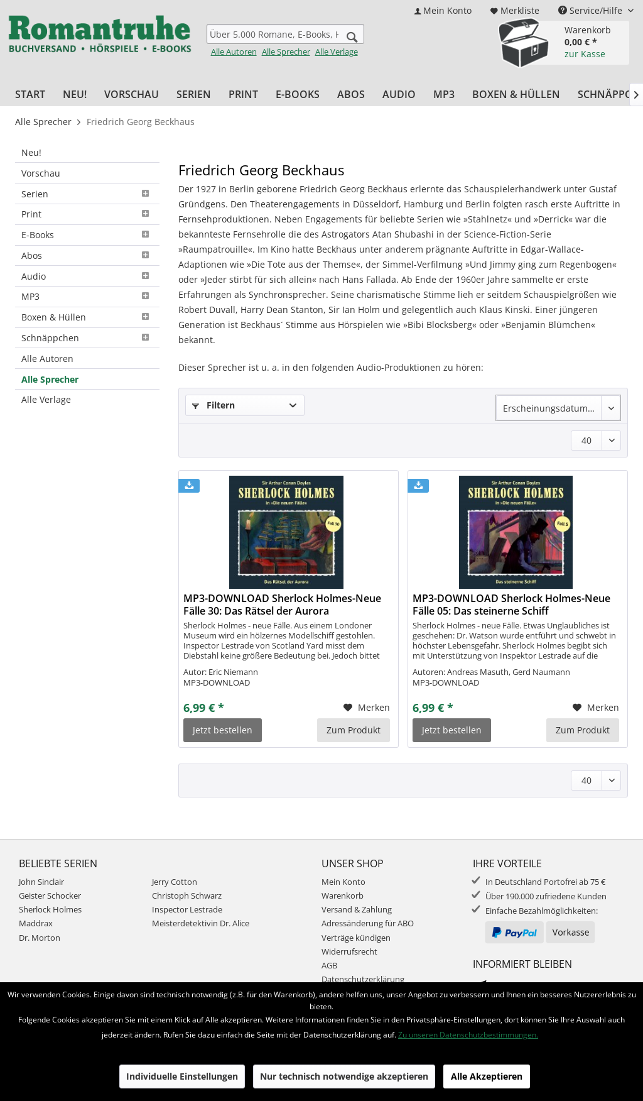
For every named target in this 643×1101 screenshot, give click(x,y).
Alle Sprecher (286, 51)
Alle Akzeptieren (486, 1076)
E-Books (87, 235)
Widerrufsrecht (349, 951)
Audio (87, 276)
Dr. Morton (39, 937)
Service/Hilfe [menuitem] (591, 10)
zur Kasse (585, 54)
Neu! (31, 152)
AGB (329, 965)
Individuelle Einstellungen (182, 1076)
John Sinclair (41, 881)
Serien (87, 194)
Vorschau (40, 173)
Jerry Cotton (174, 881)
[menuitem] (443, 10)
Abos (87, 255)
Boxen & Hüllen (87, 317)
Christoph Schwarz (187, 895)
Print (87, 214)
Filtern (213, 405)
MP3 (87, 296)
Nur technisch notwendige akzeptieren (344, 1076)
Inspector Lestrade (187, 909)
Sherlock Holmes (50, 909)
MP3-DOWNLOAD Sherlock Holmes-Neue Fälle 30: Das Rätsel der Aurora (282, 604)
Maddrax (36, 923)
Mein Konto (343, 881)
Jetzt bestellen (222, 730)
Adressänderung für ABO (368, 923)
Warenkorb (343, 895)
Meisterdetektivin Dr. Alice (200, 923)
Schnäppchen (87, 338)
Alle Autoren (234, 51)
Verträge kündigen (356, 937)
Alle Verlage (336, 51)
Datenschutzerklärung (363, 979)
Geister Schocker (50, 895)
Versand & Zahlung (357, 909)
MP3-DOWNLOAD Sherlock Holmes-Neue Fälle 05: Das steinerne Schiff (511, 604)
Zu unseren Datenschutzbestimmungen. (468, 1034)
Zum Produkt (354, 730)
